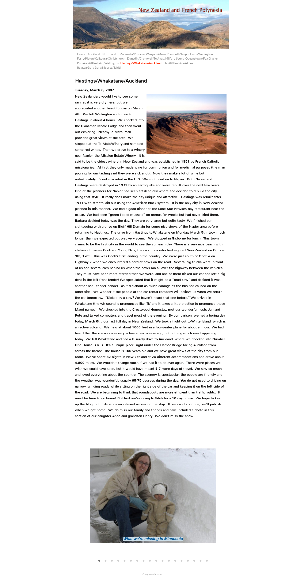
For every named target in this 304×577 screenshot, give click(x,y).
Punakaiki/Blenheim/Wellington (98, 63)
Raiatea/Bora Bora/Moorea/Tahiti (99, 67)
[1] (99, 561)
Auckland (94, 54)
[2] (105, 561)
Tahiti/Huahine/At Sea (179, 63)
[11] (162, 561)
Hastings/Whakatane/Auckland (141, 63)
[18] (207, 561)
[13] (175, 561)
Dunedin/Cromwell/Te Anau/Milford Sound (155, 58)
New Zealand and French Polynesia (180, 10)
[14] (181, 561)
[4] (118, 561)
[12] (169, 561)
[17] (200, 561)
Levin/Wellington (201, 54)
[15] (188, 561)
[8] (143, 561)
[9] (150, 561)
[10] (156, 561)
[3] (112, 561)
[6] (131, 561)
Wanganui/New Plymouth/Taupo (167, 54)
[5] (124, 561)
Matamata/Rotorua (132, 54)
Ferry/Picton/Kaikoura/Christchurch (101, 58)
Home (81, 54)
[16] (194, 561)
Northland (109, 54)
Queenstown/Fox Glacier (201, 58)
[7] (137, 561)
